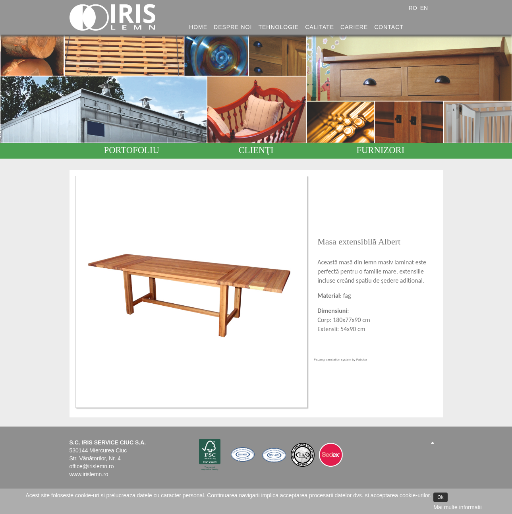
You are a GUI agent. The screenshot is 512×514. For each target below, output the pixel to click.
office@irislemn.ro (92, 466)
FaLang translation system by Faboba (340, 359)
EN (424, 8)
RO (414, 8)
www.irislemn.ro (89, 474)
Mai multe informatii (457, 507)
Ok (440, 497)
